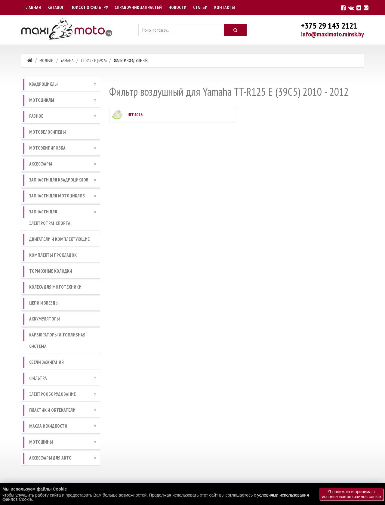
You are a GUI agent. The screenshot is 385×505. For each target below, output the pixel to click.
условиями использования (283, 495)
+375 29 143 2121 (329, 25)
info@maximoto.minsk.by (332, 34)
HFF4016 (135, 114)
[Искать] (235, 30)
